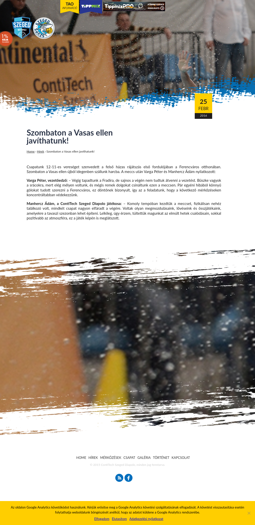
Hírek (40, 151)
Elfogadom (101, 519)
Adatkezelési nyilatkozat (146, 519)
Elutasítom (119, 519)
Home (31, 151)
